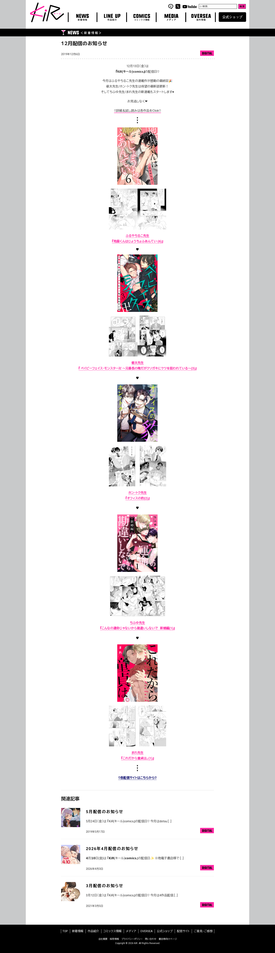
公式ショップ (165, 931)
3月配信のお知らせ (104, 886)
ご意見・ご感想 (203, 931)
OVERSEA (146, 931)
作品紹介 (93, 931)
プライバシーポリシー (132, 939)
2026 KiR (133, 943)
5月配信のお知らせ (104, 812)
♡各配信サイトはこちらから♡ (137, 778)
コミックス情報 (112, 931)
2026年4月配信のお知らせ (112, 848)
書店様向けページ (168, 939)
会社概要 (103, 939)
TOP (65, 931)
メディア (131, 931)
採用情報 (114, 939)
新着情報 (77, 931)
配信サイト (183, 931)
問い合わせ (150, 939)
